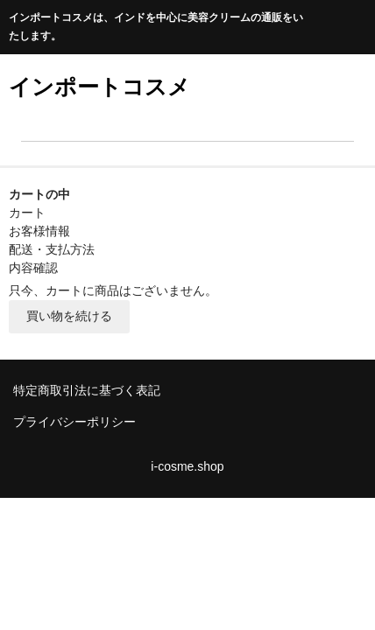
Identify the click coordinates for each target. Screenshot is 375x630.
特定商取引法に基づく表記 (86, 390)
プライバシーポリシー (74, 422)
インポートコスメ (99, 86)
